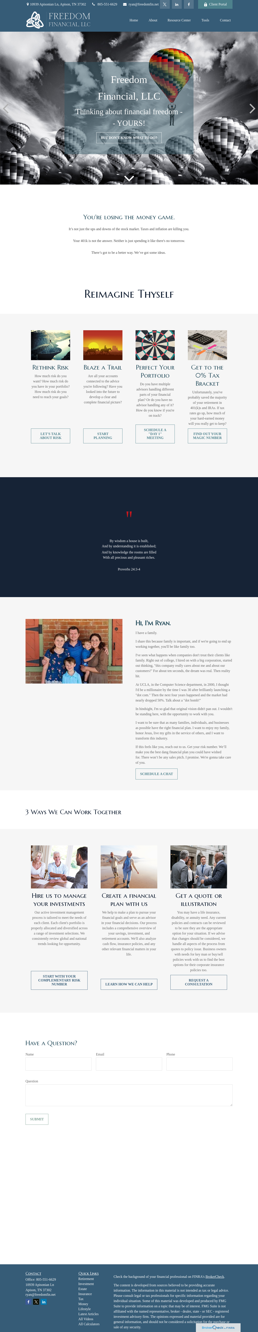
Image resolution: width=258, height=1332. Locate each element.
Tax (81, 1299)
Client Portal (215, 4)
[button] (133, 20)
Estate (82, 1289)
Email (100, 1054)
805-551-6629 (104, 4)
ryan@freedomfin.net (141, 4)
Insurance (85, 1294)
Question (31, 1081)
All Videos (85, 1319)
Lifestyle (84, 1309)
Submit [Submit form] (37, 1119)
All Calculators (89, 1324)
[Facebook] (189, 4)
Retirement (86, 1279)
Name (29, 1054)
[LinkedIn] (177, 4)
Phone (170, 1054)
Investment (86, 1284)
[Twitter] (165, 4)
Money (83, 1304)
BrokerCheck (214, 1276)
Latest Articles (88, 1314)
